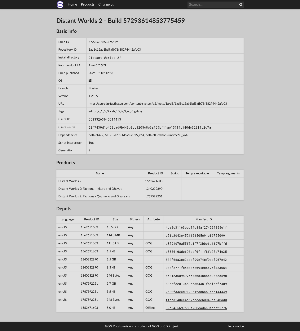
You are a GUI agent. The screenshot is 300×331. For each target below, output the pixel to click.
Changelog (106, 4)
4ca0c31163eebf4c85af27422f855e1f (196, 227)
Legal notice (236, 326)
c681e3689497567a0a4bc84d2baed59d (196, 276)
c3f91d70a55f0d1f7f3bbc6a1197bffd (196, 243)
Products (88, 4)
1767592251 (153, 196)
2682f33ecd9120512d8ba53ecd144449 (196, 292)
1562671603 (97, 65)
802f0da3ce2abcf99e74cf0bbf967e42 (196, 260)
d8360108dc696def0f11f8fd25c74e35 (196, 252)
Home (72, 4)
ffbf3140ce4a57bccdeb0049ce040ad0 (196, 300)
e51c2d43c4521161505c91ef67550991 (196, 235)
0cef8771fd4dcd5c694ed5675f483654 (196, 268)
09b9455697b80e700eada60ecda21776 (196, 308)
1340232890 (153, 188)
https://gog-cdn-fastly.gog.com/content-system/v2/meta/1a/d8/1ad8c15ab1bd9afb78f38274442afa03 (158, 103)
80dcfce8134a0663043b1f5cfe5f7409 (196, 284)
